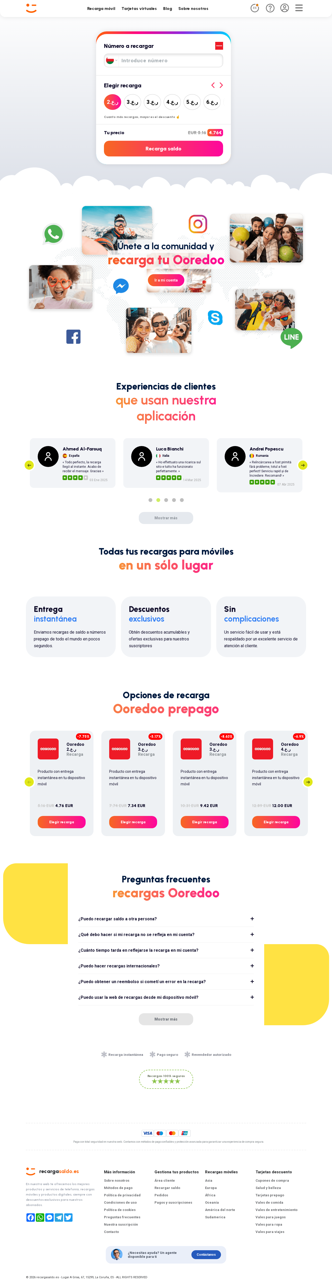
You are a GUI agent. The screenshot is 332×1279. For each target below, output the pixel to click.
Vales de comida (269, 1202)
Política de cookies (120, 1210)
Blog (167, 8)
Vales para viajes (270, 1232)
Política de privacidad (122, 1195)
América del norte (220, 1210)
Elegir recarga (61, 822)
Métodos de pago (118, 1188)
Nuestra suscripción (121, 1224)
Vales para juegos (271, 1217)
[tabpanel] (72, 463)
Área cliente (164, 1180)
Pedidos (161, 1195)
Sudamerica (215, 1217)
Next (303, 465)
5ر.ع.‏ (192, 102)
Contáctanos (206, 1255)
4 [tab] (173, 500)
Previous (29, 465)
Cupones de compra (272, 1180)
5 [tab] (181, 500)
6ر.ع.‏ (212, 102)
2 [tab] (158, 500)
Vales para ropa (269, 1224)
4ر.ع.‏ (172, 102)
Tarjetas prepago (270, 1195)
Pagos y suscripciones (173, 1202)
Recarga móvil (101, 8)
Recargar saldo (167, 1188)
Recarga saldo (163, 148)
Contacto (111, 1232)
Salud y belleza (268, 1188)
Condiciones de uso (120, 1202)
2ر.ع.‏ (112, 102)
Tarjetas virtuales (139, 8)
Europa (211, 1188)
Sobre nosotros (193, 8)
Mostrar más (166, 518)
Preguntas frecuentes (122, 1217)
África (210, 1195)
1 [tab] (150, 500)
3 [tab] (166, 500)
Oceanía (212, 1202)
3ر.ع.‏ (132, 102)
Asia (208, 1180)
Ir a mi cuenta (166, 280)
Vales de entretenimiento (276, 1210)
